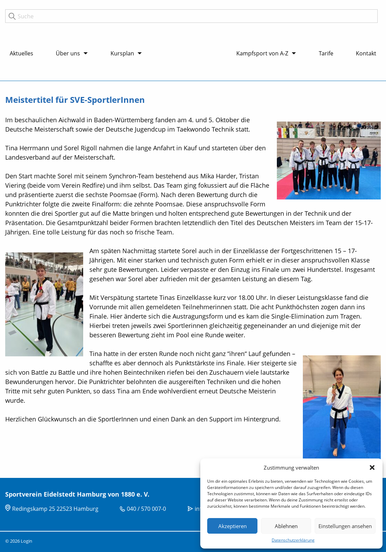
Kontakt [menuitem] (366, 53)
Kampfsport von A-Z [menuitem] (262, 53)
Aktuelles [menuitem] (21, 53)
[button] (372, 467)
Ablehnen (286, 526)
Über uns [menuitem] (68, 53)
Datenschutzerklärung (293, 540)
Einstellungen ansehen (345, 526)
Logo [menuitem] (189, 38)
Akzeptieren (232, 526)
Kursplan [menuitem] (122, 53)
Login (26, 541)
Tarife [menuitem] (326, 53)
